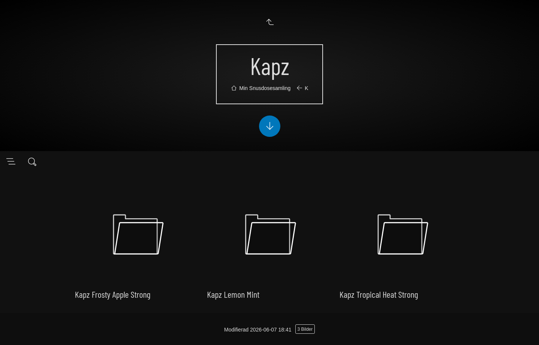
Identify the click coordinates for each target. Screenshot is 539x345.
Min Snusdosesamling (264, 88)
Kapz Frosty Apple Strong (112, 294)
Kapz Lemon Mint (233, 294)
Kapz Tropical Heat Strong (378, 294)
